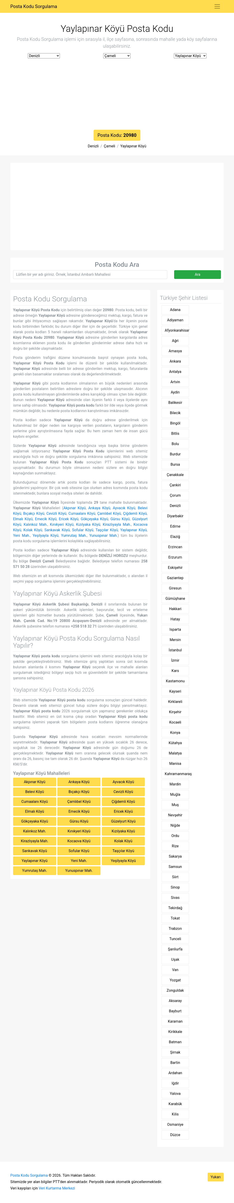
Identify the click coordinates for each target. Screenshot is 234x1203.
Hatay (175, 619)
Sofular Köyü (82, 530)
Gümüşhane (175, 598)
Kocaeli (175, 722)
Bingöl (175, 423)
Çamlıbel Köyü (109, 513)
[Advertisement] (117, 95)
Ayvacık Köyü (124, 508)
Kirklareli (175, 701)
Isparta (175, 629)
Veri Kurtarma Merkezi (57, 1188)
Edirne (175, 526)
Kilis (175, 1114)
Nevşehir (175, 815)
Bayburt (175, 1011)
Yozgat (175, 980)
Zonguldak (175, 990)
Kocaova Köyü (79, 841)
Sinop (175, 887)
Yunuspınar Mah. (103, 535)
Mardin (175, 784)
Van (175, 970)
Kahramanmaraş (177, 774)
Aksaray (175, 1001)
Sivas (175, 897)
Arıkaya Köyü (99, 508)
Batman (175, 1042)
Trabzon (175, 928)
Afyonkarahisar (177, 330)
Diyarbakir (175, 516)
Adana (175, 310)
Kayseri (175, 691)
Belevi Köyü (34, 792)
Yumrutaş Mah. (74, 535)
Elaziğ (175, 536)
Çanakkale (175, 475)
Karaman (175, 1021)
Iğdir (175, 1083)
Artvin (175, 382)
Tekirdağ (175, 908)
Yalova (175, 1093)
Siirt (175, 877)
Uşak (175, 959)
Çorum (175, 495)
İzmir (175, 660)
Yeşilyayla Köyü (45, 535)
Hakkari (175, 609)
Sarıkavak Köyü (57, 530)
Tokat (175, 918)
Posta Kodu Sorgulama (33, 6)
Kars (175, 671)
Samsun (175, 866)
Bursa (175, 464)
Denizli (93, 146)
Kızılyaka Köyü (88, 524)
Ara (197, 274)
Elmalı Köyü (23, 519)
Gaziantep (175, 578)
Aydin (175, 392)
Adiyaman (175, 320)
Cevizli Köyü (56, 513)
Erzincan (175, 547)
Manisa (175, 763)
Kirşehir (175, 712)
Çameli (109, 146)
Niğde (175, 825)
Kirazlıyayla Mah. (117, 524)
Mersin (175, 640)
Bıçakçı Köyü (33, 513)
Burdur (175, 454)
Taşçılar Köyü (106, 530)
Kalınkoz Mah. (35, 524)
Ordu (175, 836)
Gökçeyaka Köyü (94, 519)
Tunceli (175, 939)
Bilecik (175, 413)
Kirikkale (175, 1032)
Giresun (175, 588)
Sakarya (175, 856)
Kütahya (175, 743)
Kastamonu (175, 681)
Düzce (175, 1135)
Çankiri (175, 485)
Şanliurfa (175, 949)
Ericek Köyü (68, 519)
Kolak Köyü (32, 530)
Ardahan (175, 1073)
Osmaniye (175, 1124)
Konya (175, 732)
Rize (175, 846)
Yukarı (216, 1177)
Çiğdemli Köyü (135, 513)
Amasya (175, 351)
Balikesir (175, 402)
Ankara (175, 361)
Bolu (175, 444)
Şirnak (175, 1052)
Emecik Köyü (46, 519)
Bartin (175, 1062)
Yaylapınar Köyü (133, 146)
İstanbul (175, 650)
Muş (175, 805)
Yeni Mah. (21, 535)
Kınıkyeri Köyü (62, 524)
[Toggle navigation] (217, 6)
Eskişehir (175, 567)
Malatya (175, 753)
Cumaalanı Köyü (81, 513)
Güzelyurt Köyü (123, 821)
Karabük (175, 1104)
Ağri (175, 341)
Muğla (175, 794)
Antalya (175, 371)
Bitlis (175, 433)
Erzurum (175, 557)
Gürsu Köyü (120, 519)
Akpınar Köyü (74, 508)
